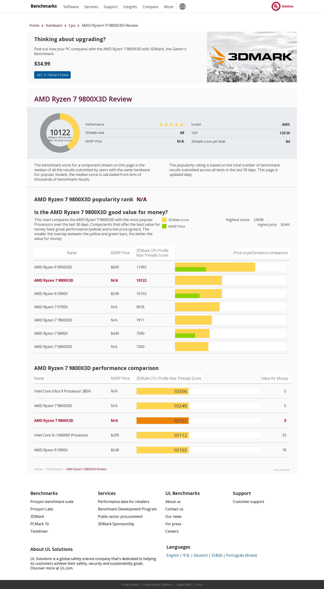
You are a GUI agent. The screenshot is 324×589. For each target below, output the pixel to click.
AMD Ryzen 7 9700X (51, 306)
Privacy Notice (130, 585)
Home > (39, 469)
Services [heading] (91, 6)
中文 (186, 555)
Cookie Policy (183, 585)
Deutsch (201, 555)
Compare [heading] (150, 6)
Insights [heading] (130, 6)
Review (86, 469)
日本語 (217, 555)
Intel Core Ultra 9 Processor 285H (62, 391)
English (172, 555)
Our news (173, 516)
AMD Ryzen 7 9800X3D (53, 280)
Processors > (56, 469)
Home (34, 25)
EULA (199, 585)
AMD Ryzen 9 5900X (51, 293)
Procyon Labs (41, 509)
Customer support (248, 501)
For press (173, 523)
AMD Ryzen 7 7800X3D (53, 320)
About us (173, 501)
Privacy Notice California (157, 585)
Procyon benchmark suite (52, 501)
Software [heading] (71, 6)
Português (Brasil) (241, 555)
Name (71, 252)
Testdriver (39, 531)
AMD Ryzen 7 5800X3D (53, 346)
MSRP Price (120, 252)
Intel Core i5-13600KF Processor (61, 435)
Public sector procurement (120, 516)
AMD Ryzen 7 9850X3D (53, 405)
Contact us (174, 509)
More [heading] (168, 6)
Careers (172, 531)
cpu (72, 25)
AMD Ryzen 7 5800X (51, 333)
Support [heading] (111, 6)
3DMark (37, 516)
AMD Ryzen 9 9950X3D (53, 267)
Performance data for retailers (123, 501)
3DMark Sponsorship (116, 523)
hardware (54, 25)
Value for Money (274, 378)
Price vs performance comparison (261, 252)
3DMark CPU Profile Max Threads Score (152, 253)
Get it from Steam (52, 75)
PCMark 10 (39, 523)
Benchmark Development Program (127, 509)
